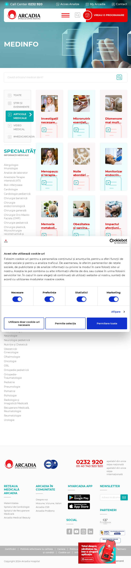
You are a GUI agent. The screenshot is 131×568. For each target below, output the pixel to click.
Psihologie (10, 395)
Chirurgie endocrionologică (14, 204)
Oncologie (10, 361)
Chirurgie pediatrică (16, 222)
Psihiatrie (9, 391)
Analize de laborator (16, 172)
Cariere (61, 549)
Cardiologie (11, 189)
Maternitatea (11, 503)
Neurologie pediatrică (17, 340)
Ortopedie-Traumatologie (13, 376)
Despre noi (42, 499)
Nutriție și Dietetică (15, 344)
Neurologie (10, 335)
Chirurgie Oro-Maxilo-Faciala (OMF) (17, 216)
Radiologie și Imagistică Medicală (16, 401)
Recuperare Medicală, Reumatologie (16, 409)
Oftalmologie (12, 356)
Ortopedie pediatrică (16, 370)
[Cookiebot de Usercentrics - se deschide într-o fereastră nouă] (112, 241)
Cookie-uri (65, 552)
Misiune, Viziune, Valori (49, 503)
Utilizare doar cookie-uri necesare (24, 323)
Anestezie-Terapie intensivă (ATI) (14, 179)
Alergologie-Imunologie (11, 166)
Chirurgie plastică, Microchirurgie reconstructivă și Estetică (15, 232)
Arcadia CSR (42, 507)
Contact (119, 4)
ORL (6, 365)
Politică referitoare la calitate (37, 549)
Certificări (11, 549)
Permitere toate (107, 323)
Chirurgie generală (15, 210)
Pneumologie (12, 386)
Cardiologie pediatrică (17, 193)
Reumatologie (12, 415)
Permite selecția (65, 323)
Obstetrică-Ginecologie (11, 350)
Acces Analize (67, 4)
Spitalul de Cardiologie (17, 506)
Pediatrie (9, 382)
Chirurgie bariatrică (15, 198)
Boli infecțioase (13, 185)
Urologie (9, 420)
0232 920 (35, 4)
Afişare (116, 311)
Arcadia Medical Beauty (17, 517)
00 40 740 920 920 (89, 466)
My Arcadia (95, 4)
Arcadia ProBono (45, 510)
